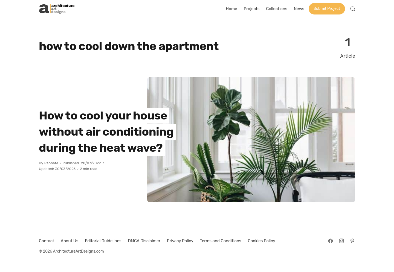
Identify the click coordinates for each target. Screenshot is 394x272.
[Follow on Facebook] (330, 241)
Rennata (51, 163)
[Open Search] (352, 8)
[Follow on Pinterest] (352, 241)
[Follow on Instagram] (341, 241)
